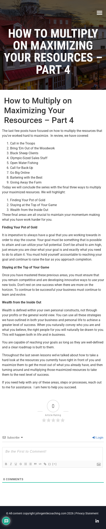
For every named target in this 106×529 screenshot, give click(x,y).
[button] (99, 12)
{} (49, 463)
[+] (54, 463)
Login (97, 437)
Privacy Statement (87, 513)
